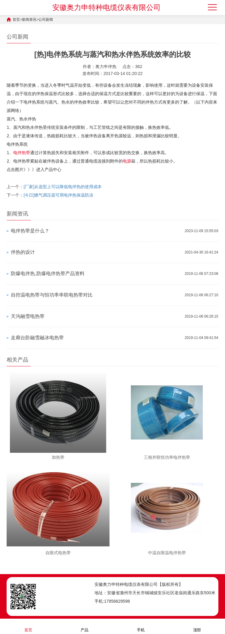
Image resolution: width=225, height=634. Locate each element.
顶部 (197, 626)
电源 (127, 161)
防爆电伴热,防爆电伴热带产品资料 (47, 273)
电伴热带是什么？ (30, 230)
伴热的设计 (23, 252)
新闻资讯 (29, 19)
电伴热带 (21, 152)
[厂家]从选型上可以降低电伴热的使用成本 (62, 186)
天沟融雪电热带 (28, 316)
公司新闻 (46, 19)
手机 (141, 626)
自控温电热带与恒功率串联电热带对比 (52, 294)
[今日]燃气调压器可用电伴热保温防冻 (58, 195)
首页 (16, 19)
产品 (84, 626)
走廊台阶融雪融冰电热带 (37, 337)
